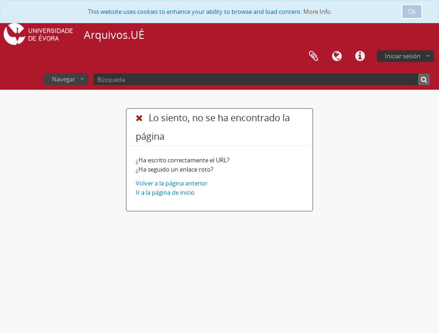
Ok (412, 11)
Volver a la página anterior (171, 183)
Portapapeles (313, 56)
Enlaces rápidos (359, 56)
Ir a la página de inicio (165, 192)
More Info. (317, 11)
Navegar (63, 79)
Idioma (336, 56)
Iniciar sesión (402, 56)
